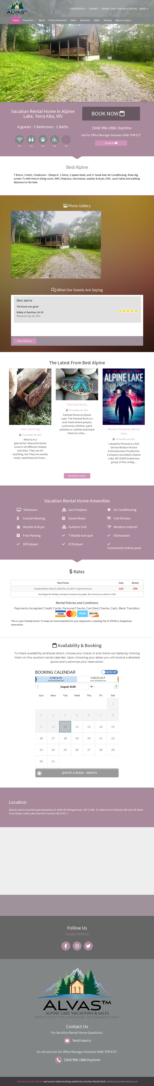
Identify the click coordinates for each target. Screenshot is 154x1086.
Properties (78, 8)
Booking (108, 20)
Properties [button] (29, 20)
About (42, 20)
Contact (94, 8)
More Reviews (24, 340)
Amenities (85, 20)
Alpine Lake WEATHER (76, 905)
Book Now (107, 113)
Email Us (111, 143)
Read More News (77, 475)
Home (16, 20)
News (73, 20)
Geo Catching (30, 429)
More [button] (144, 8)
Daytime (77, 1059)
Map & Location (123, 20)
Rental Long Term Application (119, 8)
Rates (97, 20)
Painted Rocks (77, 404)
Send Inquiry (77, 1040)
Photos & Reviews (58, 20)
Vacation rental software (30, 1081)
